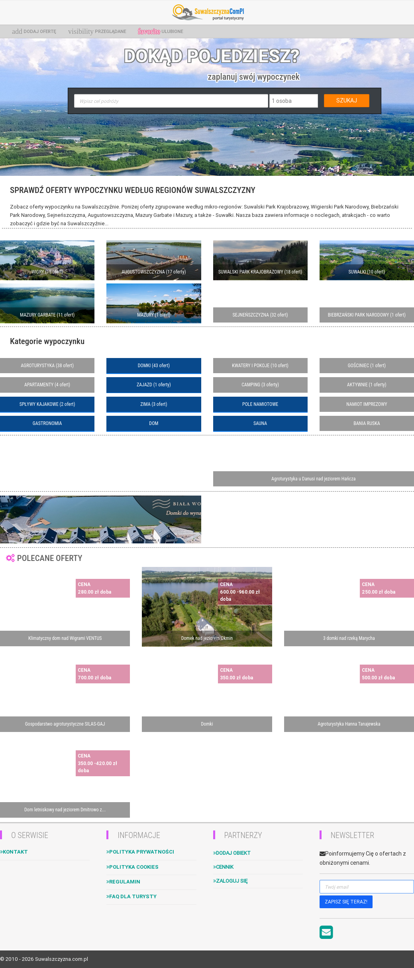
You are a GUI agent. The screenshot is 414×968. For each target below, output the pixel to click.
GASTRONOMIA (47, 423)
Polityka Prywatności (140, 851)
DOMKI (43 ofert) (154, 365)
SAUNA (260, 423)
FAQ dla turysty (131, 896)
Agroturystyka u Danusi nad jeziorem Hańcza (313, 479)
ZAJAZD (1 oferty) (154, 385)
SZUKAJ (346, 100)
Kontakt (14, 851)
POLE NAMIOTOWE (260, 404)
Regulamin (123, 881)
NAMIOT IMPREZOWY (366, 404)
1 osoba (282, 100)
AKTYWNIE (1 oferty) (367, 385)
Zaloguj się (230, 880)
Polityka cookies (132, 867)
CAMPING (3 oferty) (260, 385)
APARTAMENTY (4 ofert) (47, 385)
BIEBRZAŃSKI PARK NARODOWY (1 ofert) (367, 315)
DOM (153, 423)
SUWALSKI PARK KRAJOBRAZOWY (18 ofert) (260, 272)
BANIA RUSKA (366, 423)
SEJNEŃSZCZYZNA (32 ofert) (260, 315)
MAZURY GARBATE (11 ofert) (47, 315)
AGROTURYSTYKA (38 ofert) (47, 365)
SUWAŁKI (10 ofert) (366, 272)
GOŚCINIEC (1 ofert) (367, 365)
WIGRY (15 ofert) (47, 272)
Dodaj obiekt (232, 853)
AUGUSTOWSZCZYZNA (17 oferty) (154, 272)
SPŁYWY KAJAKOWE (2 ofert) (47, 404)
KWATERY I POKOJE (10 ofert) (260, 365)
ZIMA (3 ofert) (153, 404)
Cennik (223, 867)
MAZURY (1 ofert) (153, 315)
